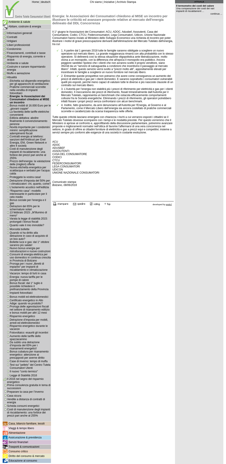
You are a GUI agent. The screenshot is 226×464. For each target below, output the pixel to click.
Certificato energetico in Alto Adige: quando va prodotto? (26, 302)
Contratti (12, 37)
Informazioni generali (19, 33)
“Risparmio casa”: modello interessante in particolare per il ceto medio (28, 194)
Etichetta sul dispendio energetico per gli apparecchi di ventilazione (30, 82)
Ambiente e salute (17, 63)
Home (35, 2)
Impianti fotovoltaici (21, 292)
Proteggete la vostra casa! (25, 177)
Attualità (12, 77)
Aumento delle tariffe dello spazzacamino (25, 338)
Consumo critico (18, 451)
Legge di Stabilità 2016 (23, 375)
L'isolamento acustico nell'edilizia (29, 187)
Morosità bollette (19, 229)
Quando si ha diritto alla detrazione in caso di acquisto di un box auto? (29, 236)
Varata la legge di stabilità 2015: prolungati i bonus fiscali (29, 220)
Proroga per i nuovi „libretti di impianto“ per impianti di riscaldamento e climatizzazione (29, 266)
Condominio (14, 49)
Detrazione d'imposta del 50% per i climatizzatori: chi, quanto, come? (30, 182)
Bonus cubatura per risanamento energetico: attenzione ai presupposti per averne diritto (29, 354)
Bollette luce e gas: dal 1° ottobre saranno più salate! (29, 244)
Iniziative (109, 2)
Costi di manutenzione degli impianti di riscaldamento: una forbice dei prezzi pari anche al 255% (28, 153)
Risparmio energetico (22, 316)
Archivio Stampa (126, 2)
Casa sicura (14, 395)
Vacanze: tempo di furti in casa (28, 273)
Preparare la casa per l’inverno (25, 391)
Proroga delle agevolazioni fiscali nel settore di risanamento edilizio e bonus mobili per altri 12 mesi (29, 309)
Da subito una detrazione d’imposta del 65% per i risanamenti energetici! (25, 345)
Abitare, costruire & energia (24, 26)
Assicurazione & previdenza (24, 437)
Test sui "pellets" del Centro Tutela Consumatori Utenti (30, 366)
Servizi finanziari (18, 442)
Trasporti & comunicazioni (24, 446)
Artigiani (12, 41)
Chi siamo (96, 2)
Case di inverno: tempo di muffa (28, 361)
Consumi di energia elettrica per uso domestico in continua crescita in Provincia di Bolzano (30, 257)
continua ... (216, 13)
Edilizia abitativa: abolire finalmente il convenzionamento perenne (28, 121)
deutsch (45, 2)
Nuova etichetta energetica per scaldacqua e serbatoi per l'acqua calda (30, 170)
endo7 (169, 204)
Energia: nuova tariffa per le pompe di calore (26, 278)
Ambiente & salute (19, 21)
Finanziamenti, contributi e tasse (26, 53)
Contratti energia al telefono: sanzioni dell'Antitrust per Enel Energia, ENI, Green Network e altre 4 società (28, 141)
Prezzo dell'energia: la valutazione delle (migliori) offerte (30, 163)
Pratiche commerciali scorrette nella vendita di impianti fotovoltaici (28, 90)
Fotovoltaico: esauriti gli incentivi (29, 332)
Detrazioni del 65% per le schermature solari (25, 208)
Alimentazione (16, 432)
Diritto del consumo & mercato (27, 456)
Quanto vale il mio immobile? (27, 225)
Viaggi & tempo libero (21, 428)
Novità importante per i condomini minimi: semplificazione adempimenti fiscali (30, 130)
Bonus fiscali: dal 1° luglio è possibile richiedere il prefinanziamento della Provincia (29, 286)
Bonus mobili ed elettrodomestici (29, 296)
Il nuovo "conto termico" (24, 371)
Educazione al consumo (23, 460)
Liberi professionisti (18, 45)
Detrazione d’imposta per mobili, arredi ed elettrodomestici (29, 321)
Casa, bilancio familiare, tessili (27, 423)
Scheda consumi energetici (23, 405)
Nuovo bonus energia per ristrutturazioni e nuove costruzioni (30, 250)
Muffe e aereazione (18, 73)
